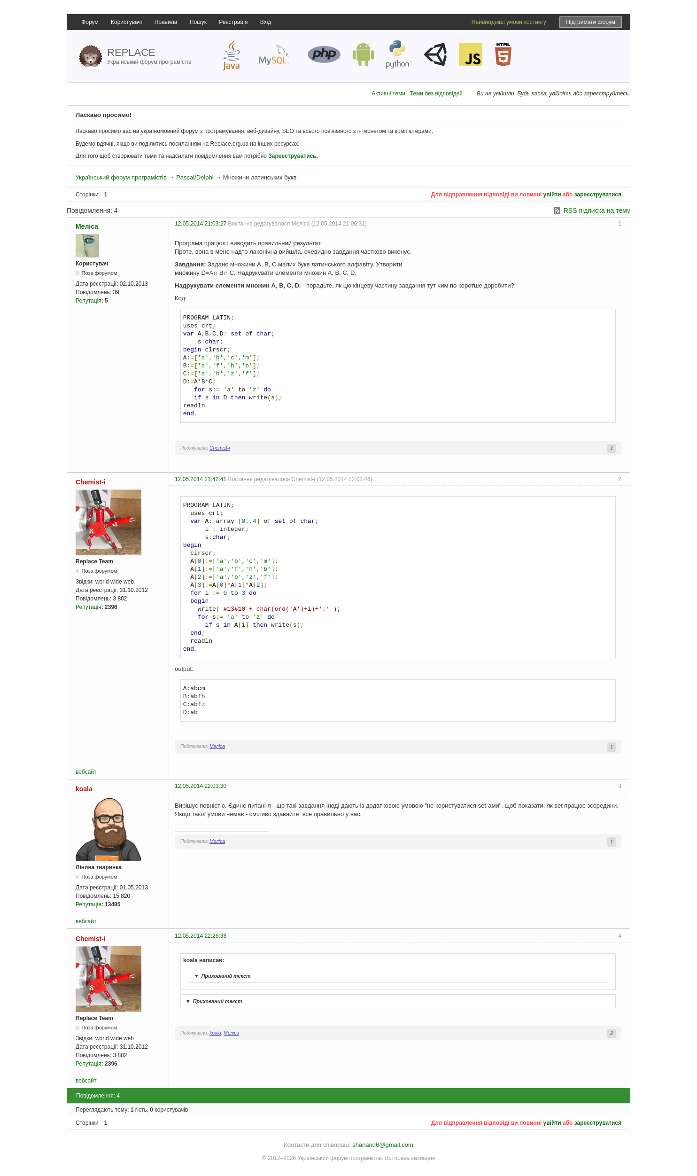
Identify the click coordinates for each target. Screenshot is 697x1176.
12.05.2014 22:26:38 (200, 936)
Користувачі (126, 22)
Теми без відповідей (436, 93)
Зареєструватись (292, 156)
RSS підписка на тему (597, 210)
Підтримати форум (590, 22)
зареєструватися (597, 194)
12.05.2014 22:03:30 (200, 786)
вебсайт (86, 772)
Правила (166, 22)
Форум (89, 22)
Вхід (265, 22)
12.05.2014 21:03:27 (200, 223)
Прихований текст (221, 976)
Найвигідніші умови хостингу (509, 22)
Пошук (198, 22)
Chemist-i (219, 448)
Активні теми (388, 93)
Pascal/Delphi (195, 177)
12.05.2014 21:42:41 (200, 479)
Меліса (87, 226)
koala (84, 789)
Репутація (88, 300)
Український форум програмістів (120, 177)
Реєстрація (233, 22)
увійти (552, 194)
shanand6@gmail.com (382, 1144)
